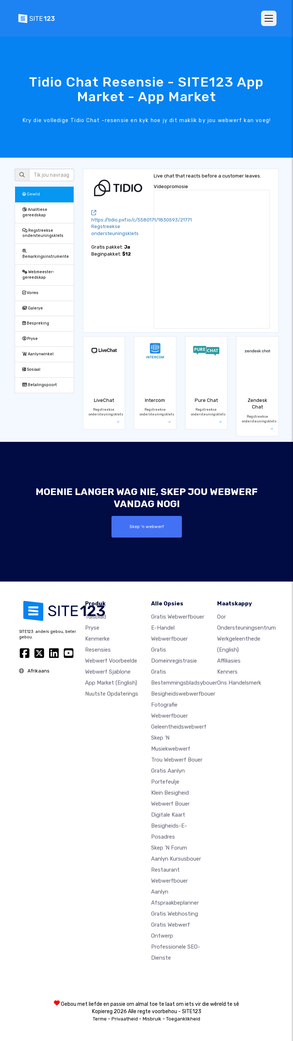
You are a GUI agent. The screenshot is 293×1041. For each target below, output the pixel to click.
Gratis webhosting (174, 913)
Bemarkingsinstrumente (45, 254)
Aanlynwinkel (38, 354)
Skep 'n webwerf (146, 526)
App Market (111, 682)
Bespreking (35, 323)
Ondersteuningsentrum (246, 627)
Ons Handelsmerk (239, 682)
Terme (100, 1019)
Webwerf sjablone (108, 671)
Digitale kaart (168, 814)
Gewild (31, 194)
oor (221, 616)
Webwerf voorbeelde (111, 660)
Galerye (32, 308)
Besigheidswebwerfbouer (183, 693)
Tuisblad (95, 616)
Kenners (227, 671)
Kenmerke (97, 638)
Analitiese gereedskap (34, 212)
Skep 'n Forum (169, 847)
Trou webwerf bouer (176, 759)
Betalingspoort (39, 384)
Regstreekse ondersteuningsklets (42, 233)
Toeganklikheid (183, 1019)
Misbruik (152, 1019)
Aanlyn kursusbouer (176, 858)
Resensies (98, 649)
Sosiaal (31, 369)
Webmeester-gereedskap (38, 275)
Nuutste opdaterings (111, 693)
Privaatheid (124, 1019)
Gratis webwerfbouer (177, 616)
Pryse (30, 338)
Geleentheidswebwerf (178, 726)
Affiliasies (229, 660)
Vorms (30, 292)
